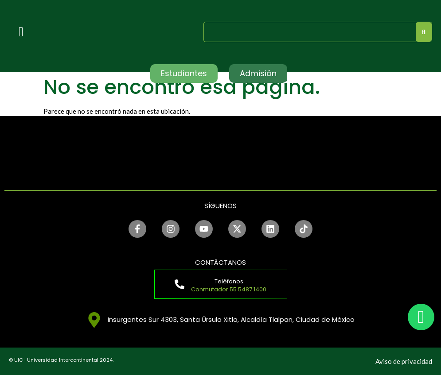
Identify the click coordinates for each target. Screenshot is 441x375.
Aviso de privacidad (403, 361)
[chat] (421, 317)
